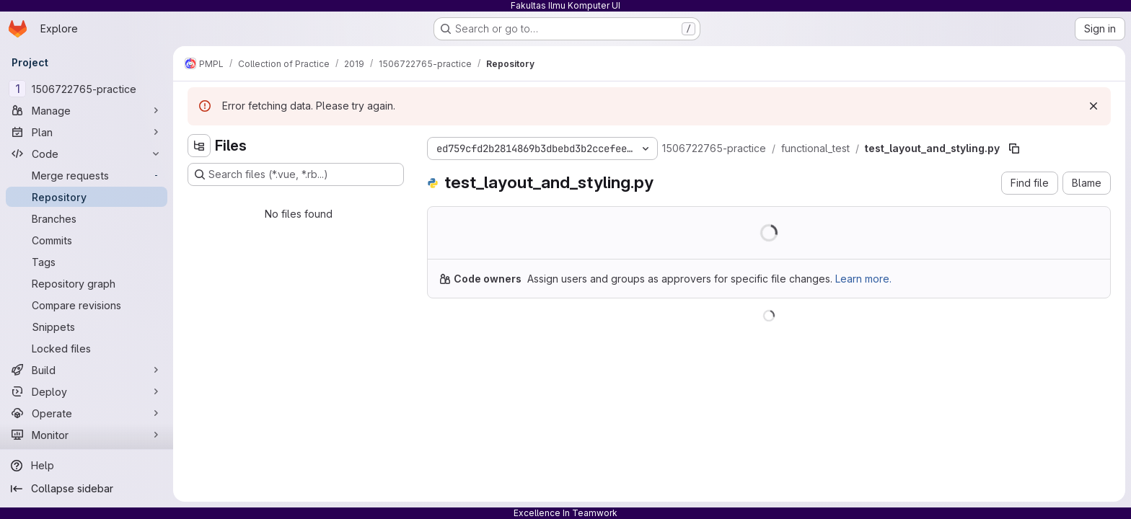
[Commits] (86, 240)
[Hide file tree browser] (199, 145)
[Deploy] (86, 391)
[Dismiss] (1093, 106)
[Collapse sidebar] (86, 489)
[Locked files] (86, 348)
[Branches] (86, 218)
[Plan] (86, 132)
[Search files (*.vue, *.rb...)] (296, 174)
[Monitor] (86, 435)
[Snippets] (86, 326)
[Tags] (86, 262)
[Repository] (86, 197)
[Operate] (86, 413)
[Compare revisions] (86, 305)
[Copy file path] (1014, 148)
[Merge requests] (86, 175)
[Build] (86, 370)
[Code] (86, 153)
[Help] (86, 466)
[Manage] (86, 110)
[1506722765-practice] (86, 89)
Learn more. (863, 278)
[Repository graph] (86, 283)
